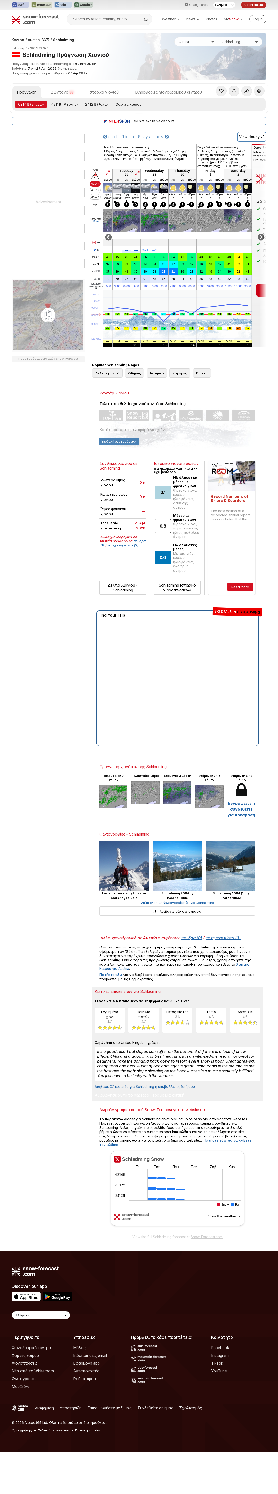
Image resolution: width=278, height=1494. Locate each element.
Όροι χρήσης (22, 1430)
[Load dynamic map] (48, 315)
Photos (211, 19)
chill (96, 271)
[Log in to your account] (257, 19)
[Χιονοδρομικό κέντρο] (240, 41)
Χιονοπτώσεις (25, 1363)
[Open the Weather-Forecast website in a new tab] (83, 5)
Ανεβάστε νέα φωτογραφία (177, 911)
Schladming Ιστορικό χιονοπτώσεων (177, 587)
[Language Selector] (224, 5)
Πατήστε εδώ (110, 975)
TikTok (217, 1363)
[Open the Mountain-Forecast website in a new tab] (41, 5)
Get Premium (253, 5)
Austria (38, 40)
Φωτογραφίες (24, 1378)
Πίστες (202, 373)
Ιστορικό (157, 373)
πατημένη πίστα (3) (122, 545)
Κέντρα (18, 40)
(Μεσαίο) (64, 104)
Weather (170, 19)
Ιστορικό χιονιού (103, 92)
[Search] (146, 19)
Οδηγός (134, 373)
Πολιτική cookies (88, 1430)
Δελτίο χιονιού (107, 373)
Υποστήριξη (70, 1407)
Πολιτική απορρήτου (53, 1430)
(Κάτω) (97, 104)
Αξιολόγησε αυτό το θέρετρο (122, 1095)
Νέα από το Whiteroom (33, 1371)
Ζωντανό (62, 92)
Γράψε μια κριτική (168, 1095)
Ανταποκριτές (86, 1371)
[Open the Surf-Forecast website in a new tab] (20, 5)
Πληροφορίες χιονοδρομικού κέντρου (167, 92)
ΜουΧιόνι (20, 1386)
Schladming (63, 40)
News (192, 19)
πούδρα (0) (191, 937)
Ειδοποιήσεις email (90, 1355)
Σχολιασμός (190, 1407)
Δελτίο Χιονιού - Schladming (123, 587)
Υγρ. (96, 279)
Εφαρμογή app (86, 1363)
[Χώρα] (196, 41)
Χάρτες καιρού (129, 104)
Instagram (220, 1355)
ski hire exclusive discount (139, 121)
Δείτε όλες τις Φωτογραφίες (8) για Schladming (177, 902)
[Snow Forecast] (35, 19)
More (96, 221)
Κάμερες (179, 373)
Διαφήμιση (44, 1407)
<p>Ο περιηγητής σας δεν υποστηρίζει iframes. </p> (177, 1191)
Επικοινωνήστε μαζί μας (109, 1407)
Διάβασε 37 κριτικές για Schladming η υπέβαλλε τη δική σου (145, 1086)
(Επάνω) (31, 104)
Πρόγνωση (26, 92)
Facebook (220, 1347)
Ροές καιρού (84, 1378)
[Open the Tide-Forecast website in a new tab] (63, 5)
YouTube (219, 1371)
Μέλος (79, 1347)
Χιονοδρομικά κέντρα (31, 1347)
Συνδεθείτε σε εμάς (155, 1407)
